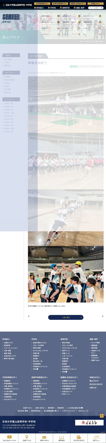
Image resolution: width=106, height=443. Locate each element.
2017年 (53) (8, 131)
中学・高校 (7, 59)
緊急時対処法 (35, 411)
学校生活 (7, 83)
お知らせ (93, 387)
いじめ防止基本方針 (74, 408)
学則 (34, 369)
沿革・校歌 (7, 351)
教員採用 (61, 408)
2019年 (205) (9, 125)
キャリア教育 (95, 343)
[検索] (101, 7)
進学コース (66, 351)
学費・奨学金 (8, 386)
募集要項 (7, 381)
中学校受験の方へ (42, 3)
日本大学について (10, 356)
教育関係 (7, 77)
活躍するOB (95, 360)
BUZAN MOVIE (79, 438)
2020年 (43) (8, 122)
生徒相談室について (69, 389)
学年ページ (66, 394)
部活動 (6, 86)
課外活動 (7, 89)
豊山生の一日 (37, 361)
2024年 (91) (8, 110)
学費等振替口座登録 (69, 386)
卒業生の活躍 (9, 80)
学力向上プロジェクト (69, 383)
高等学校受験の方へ (60, 3)
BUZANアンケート (10, 399)
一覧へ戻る (72, 317)
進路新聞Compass (95, 356)
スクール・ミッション (11, 348)
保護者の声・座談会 (10, 394)
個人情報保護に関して (51, 411)
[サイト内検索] (96, 7)
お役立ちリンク (67, 391)
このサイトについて (68, 411)
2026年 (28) (8, 103)
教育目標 (7, 345)
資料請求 (61, 438)
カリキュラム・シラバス (40, 351)
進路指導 (94, 345)
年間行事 (36, 353)
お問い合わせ (44, 438)
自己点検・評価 (23, 411)
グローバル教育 (38, 345)
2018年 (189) (9, 128)
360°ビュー (96, 438)
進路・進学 (80, 7)
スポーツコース (67, 356)
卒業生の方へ (95, 3)
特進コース (66, 353)
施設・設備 (7, 353)
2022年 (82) (8, 116)
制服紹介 (36, 356)
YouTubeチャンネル (9, 438)
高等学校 (66, 7)
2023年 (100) (9, 113)
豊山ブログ (94, 380)
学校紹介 (40, 7)
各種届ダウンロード (69, 381)
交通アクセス (27, 438)
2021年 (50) (8, 119)
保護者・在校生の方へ (77, 3)
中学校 (53, 7)
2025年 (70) (8, 106)
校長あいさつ (8, 343)
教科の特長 (37, 348)
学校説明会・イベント (11, 383)
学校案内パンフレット (40, 366)
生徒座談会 (37, 364)
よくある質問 (8, 391)
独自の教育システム (39, 343)
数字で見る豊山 (9, 358)
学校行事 (7, 92)
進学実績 (94, 348)
